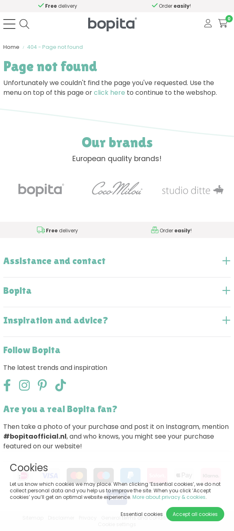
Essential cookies (142, 514)
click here (109, 92)
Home (11, 47)
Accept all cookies (195, 514)
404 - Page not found (55, 47)
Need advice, (80, 5)
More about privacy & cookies (169, 497)
